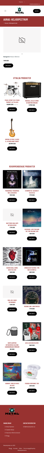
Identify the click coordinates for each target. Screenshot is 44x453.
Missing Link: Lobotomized (32, 306)
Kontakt (15, 448)
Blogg (7, 436)
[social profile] (24, 2)
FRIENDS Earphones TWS (32, 383)
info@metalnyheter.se (35, 4)
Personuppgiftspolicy (29, 448)
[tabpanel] (22, 40)
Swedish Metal (10, 430)
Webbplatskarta (22, 450)
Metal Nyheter (10, 427)
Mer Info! (8, 65)
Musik (12, 57)
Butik (37, 11)
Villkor (20, 448)
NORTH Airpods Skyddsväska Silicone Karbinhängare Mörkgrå (12, 345)
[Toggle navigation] (5, 10)
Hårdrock (16, 57)
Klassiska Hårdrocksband (13, 433)
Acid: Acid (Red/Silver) (32, 343)
